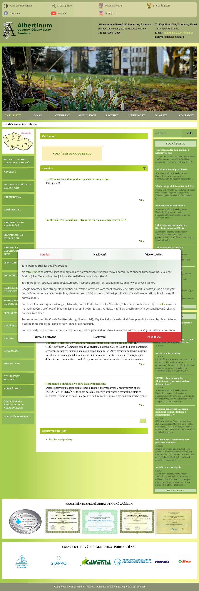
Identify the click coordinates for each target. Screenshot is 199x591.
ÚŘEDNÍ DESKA (12, 197)
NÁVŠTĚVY (10, 172)
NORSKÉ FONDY (13, 388)
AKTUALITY (12, 115)
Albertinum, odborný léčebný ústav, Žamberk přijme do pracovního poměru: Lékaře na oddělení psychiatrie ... (174, 176)
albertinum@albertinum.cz (178, 32)
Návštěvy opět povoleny (167, 353)
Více (141, 200)
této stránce (33, 272)
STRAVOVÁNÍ (11, 351)
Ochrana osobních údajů (110, 586)
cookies (162, 304)
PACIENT (112, 115)
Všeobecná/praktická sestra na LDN (174, 186)
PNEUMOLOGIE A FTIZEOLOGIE (13, 237)
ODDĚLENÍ (62, 115)
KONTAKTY (186, 115)
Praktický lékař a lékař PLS (170, 205)
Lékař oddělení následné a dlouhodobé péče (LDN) (169, 249)
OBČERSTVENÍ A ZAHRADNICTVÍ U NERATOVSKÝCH (14, 404)
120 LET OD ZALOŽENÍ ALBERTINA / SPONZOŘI (17, 161)
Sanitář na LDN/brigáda (168, 467)
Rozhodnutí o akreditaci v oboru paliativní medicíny (172, 441)
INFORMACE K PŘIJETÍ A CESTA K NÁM (17, 186)
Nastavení (99, 254)
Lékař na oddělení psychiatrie (171, 169)
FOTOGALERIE (12, 363)
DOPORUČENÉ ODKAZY (17, 416)
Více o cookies (154, 254)
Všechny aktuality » (175, 490)
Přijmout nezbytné (45, 337)
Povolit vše (154, 337)
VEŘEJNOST (136, 115)
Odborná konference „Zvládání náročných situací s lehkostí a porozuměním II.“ (171, 411)
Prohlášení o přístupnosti (81, 586)
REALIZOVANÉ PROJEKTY (12, 378)
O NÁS (38, 115)
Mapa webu (60, 586)
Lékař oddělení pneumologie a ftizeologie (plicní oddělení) (171, 226)
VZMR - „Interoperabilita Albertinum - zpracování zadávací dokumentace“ (173, 381)
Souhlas (45, 254)
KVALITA (161, 115)
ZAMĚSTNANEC (12, 209)
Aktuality (33, 124)
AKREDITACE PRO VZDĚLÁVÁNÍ (14, 224)
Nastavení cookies (135, 586)
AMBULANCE (87, 115)
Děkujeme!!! (53, 183)
